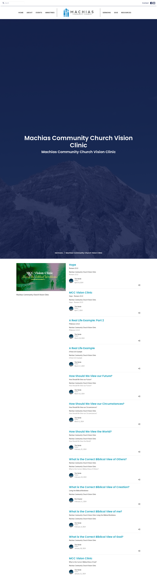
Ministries (50, 12)
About (29, 12)
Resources (126, 12)
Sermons (107, 12)
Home (20, 12)
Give (116, 12)
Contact (145, 3)
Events (39, 12)
